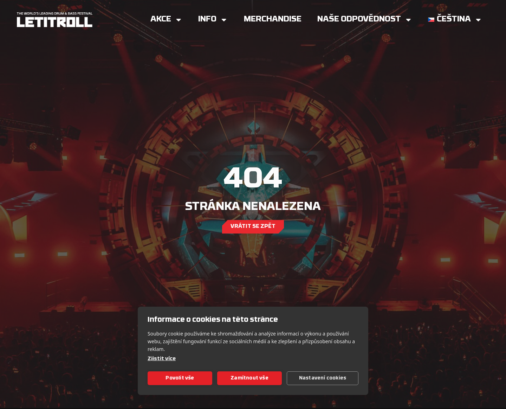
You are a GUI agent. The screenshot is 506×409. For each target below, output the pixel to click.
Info (213, 19)
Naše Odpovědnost (364, 19)
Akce (166, 19)
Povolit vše (180, 378)
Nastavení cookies (322, 378)
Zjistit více (162, 359)
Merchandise (272, 19)
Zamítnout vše (249, 378)
